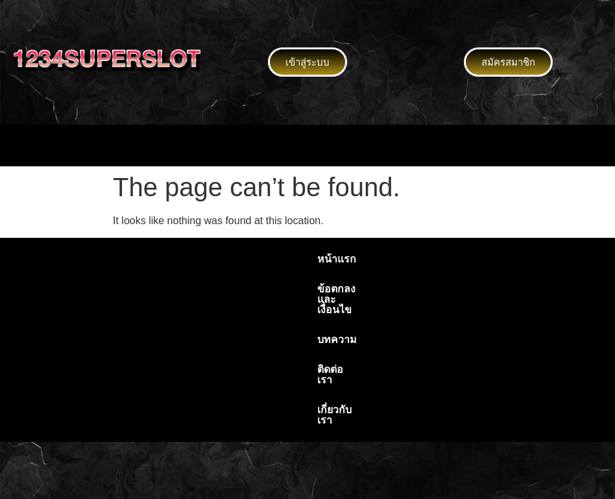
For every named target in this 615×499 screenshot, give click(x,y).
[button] (307, 145)
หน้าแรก (158, 258)
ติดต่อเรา (387, 258)
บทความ (328, 258)
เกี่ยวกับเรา (452, 258)
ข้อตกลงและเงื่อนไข (243, 258)
